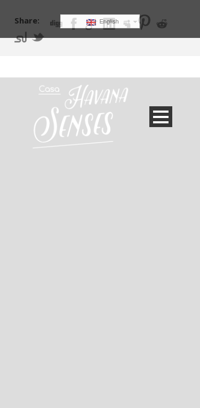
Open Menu (160, 116)
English (102, 22)
